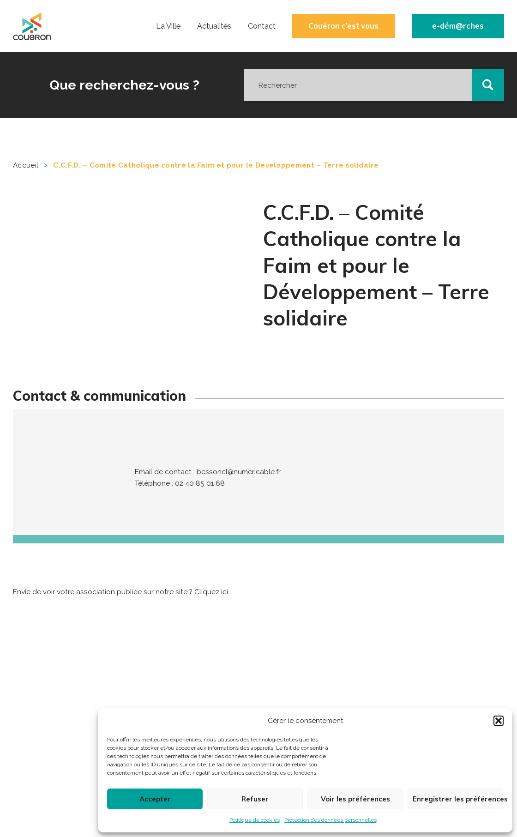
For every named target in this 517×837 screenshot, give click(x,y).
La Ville (168, 26)
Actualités (214, 26)
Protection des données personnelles (330, 820)
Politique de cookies (254, 820)
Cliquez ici (211, 592)
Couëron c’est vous (343, 26)
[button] (498, 720)
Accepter (155, 799)
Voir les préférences (355, 799)
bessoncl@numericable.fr (239, 472)
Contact (262, 26)
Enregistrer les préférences (458, 799)
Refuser (255, 799)
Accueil (25, 165)
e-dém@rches (458, 26)
